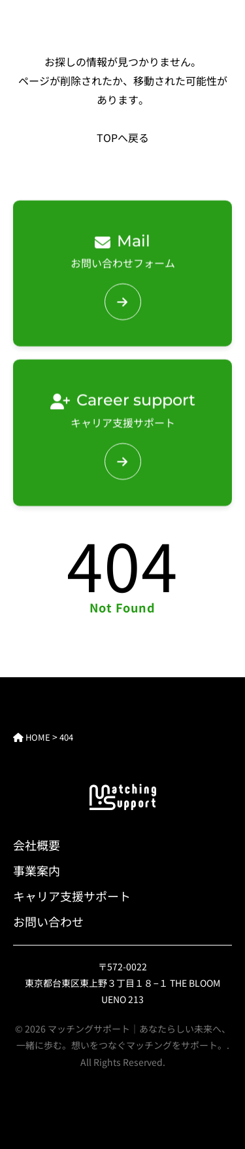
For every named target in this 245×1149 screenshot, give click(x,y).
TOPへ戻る (123, 137)
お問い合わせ (48, 921)
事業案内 (36, 870)
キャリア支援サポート (122, 408)
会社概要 (36, 844)
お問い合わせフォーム (123, 249)
